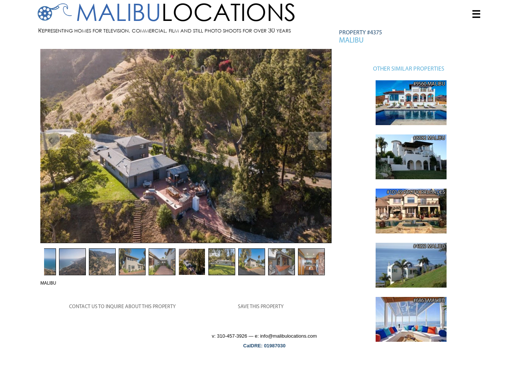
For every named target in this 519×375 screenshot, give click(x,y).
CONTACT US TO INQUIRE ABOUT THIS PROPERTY (122, 306)
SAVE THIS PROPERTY (261, 306)
